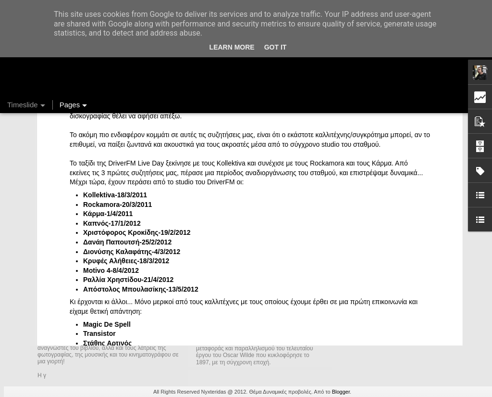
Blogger (341, 392)
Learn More (232, 47)
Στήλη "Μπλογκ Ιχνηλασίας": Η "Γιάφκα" (399, 340)
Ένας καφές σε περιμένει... (380, 323)
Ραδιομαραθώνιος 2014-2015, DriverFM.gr (403, 273)
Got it (275, 47)
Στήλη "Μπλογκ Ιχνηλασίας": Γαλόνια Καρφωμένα (413, 306)
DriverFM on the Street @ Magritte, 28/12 (402, 290)
